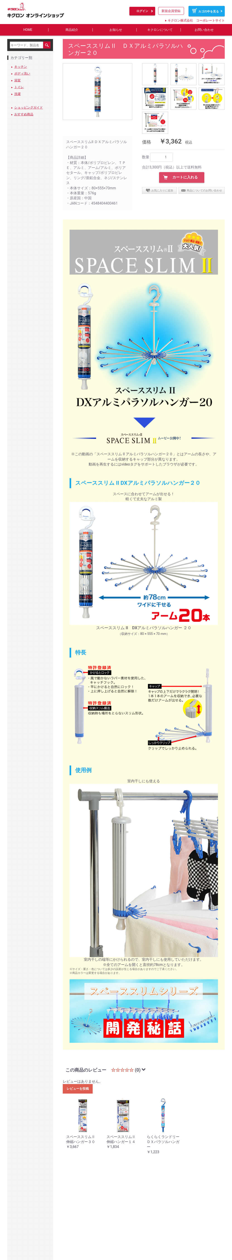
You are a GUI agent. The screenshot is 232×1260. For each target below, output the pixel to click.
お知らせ (115, 30)
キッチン (20, 67)
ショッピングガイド (28, 108)
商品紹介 (71, 30)
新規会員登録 (171, 11)
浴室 (17, 80)
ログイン (142, 11)
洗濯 (17, 94)
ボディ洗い (22, 74)
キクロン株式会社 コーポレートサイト (196, 20)
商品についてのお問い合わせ (204, 190)
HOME (27, 30)
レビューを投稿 (78, 1088)
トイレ (19, 87)
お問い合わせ (204, 30)
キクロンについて (160, 30)
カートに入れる (185, 177)
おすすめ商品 (23, 114)
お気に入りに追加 (162, 190)
